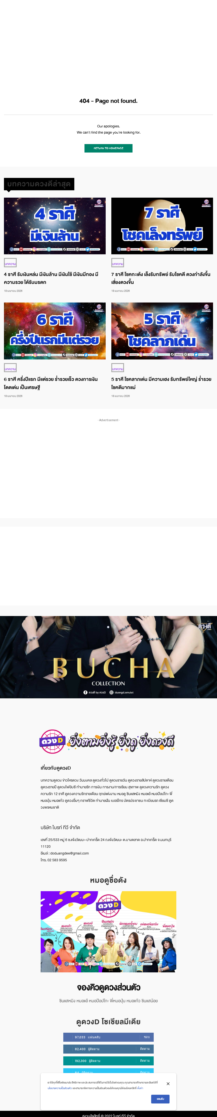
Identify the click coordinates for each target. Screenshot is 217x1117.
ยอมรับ (160, 1099)
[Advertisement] (108, 42)
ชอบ (147, 1032)
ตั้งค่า (140, 1088)
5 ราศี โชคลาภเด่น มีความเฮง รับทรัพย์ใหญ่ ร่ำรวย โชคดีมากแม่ (161, 380)
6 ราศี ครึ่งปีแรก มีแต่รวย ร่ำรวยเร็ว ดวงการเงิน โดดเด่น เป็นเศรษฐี (51, 380)
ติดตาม (145, 1044)
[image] (108, 928)
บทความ (9, 261)
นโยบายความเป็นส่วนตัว (60, 1088)
